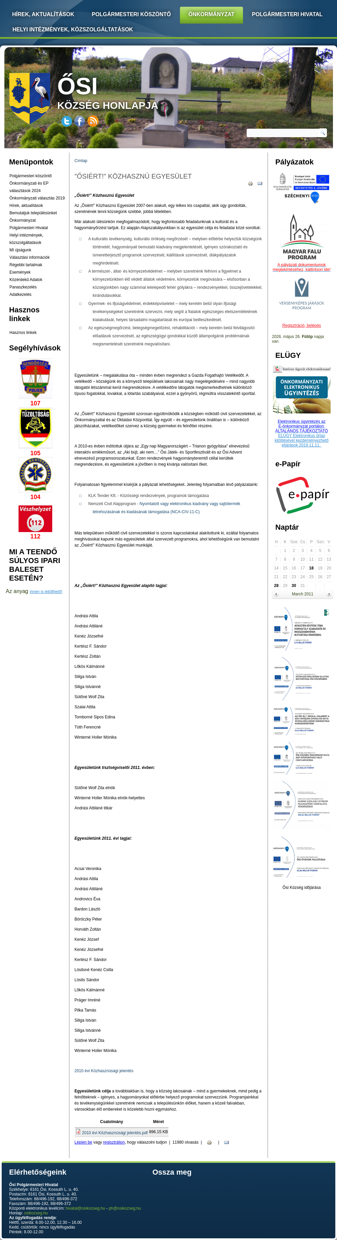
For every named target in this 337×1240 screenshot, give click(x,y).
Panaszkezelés (23, 287)
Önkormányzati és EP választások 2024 (29, 187)
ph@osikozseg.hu (125, 1208)
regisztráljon (114, 1142)
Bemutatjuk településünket (33, 213)
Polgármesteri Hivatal (287, 14)
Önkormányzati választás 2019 (37, 198)
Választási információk (29, 257)
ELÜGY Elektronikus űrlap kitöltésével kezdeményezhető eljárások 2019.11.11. (302, 440)
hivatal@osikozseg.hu (85, 1208)
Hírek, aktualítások (26, 205)
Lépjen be (83, 1142)
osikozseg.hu (36, 1213)
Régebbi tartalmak (25, 264)
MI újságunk (20, 250)
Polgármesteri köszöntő (131, 14)
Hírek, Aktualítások (43, 14)
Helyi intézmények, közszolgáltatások (72, 29)
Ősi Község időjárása (301, 887)
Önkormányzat (211, 14)
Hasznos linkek (23, 332)
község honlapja (123, 92)
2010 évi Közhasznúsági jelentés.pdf (115, 1132)
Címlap (80, 160)
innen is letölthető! (46, 591)
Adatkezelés (20, 294)
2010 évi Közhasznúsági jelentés (103, 1070)
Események (20, 272)
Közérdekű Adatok (25, 279)
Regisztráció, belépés (301, 325)
